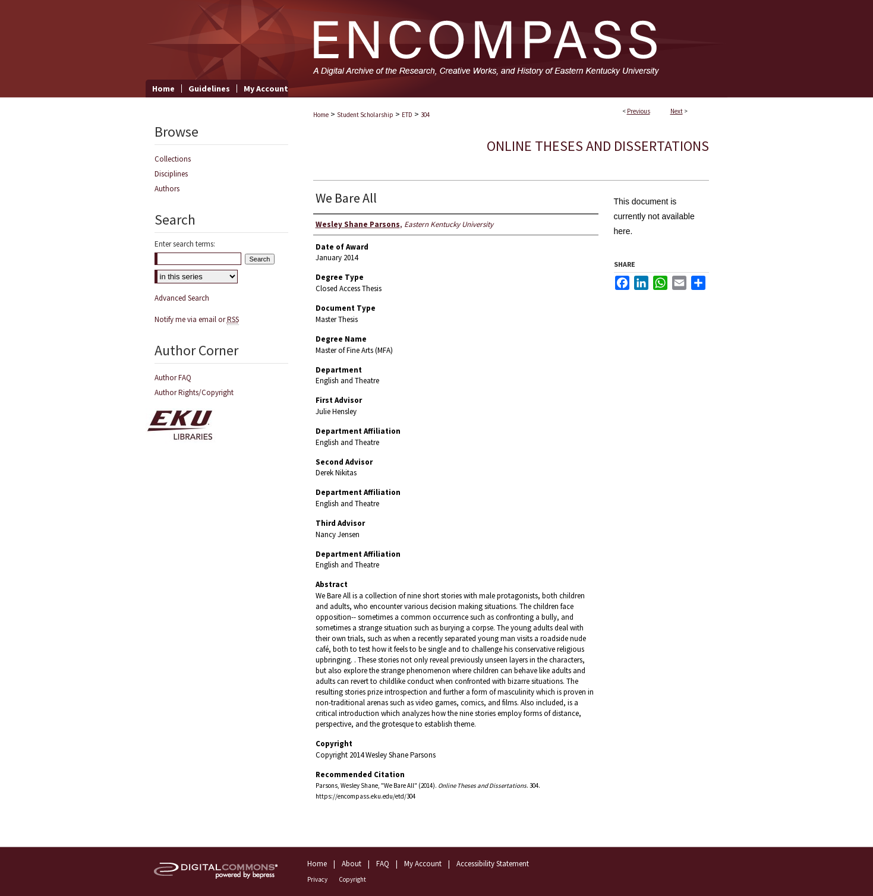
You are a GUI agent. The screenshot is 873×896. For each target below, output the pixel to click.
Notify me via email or (197, 319)
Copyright (352, 879)
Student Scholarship (365, 115)
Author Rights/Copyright (194, 392)
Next (676, 111)
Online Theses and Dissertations (598, 146)
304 (425, 115)
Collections (173, 159)
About (351, 864)
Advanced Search (182, 298)
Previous (638, 111)
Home (321, 115)
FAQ (382, 864)
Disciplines (171, 174)
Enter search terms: (185, 244)
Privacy (317, 879)
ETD (407, 115)
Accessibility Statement (492, 864)
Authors (167, 189)
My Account (423, 864)
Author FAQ (173, 378)
